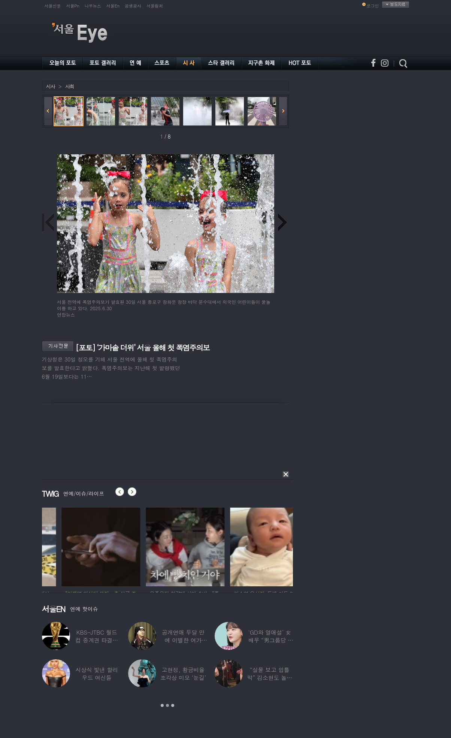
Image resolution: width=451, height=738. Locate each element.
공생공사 (133, 6)
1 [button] (162, 705)
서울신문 (53, 6)
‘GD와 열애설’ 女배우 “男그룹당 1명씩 (269, 640)
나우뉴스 (93, 6)
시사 (50, 86)
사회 (69, 86)
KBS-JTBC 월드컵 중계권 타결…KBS (96, 640)
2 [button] (167, 705)
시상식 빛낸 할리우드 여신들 (96, 673)
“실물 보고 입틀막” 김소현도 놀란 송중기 (269, 677)
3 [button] (172, 705)
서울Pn (72, 6)
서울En (112, 6)
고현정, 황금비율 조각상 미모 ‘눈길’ (183, 673)
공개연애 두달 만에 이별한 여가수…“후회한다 (183, 640)
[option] (73, 546)
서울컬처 (154, 6)
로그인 (373, 6)
